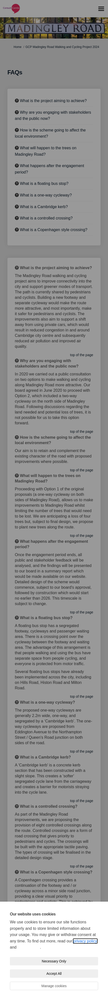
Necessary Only (54, 961)
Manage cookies (54, 986)
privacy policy (85, 941)
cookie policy (29, 947)
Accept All (54, 974)
